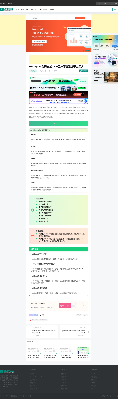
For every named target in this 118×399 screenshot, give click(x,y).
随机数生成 (94, 380)
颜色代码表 (64, 389)
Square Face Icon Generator (38, 377)
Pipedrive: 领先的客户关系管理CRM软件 (83, 357)
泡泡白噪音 (64, 386)
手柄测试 (63, 377)
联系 (92, 389)
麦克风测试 (33, 389)
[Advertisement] (12, 30)
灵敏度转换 (94, 377)
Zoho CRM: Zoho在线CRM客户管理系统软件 (34, 357)
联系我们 (10, 3)
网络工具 (34, 9)
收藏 (41, 315)
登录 (115, 9)
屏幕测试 (93, 386)
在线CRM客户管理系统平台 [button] (40, 130)
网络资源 (24, 9)
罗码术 (93, 374)
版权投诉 (2, 3)
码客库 (32, 374)
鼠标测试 (32, 386)
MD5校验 (93, 383)
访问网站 (83, 71)
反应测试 (63, 383)
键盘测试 (32, 383)
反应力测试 (33, 380)
